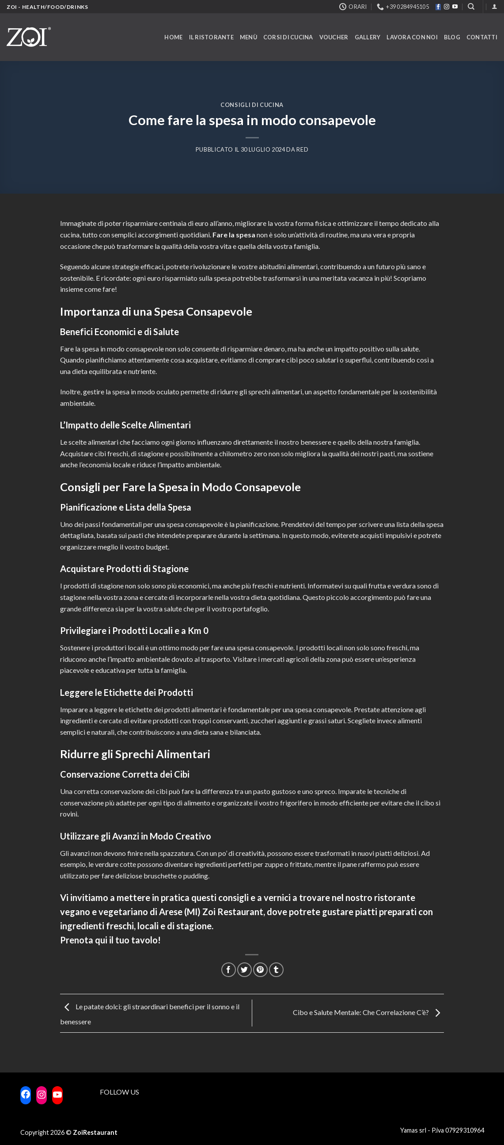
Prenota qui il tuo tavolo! (110, 940)
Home (173, 37)
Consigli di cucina (252, 104)
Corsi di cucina (288, 37)
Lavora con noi (412, 37)
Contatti (481, 37)
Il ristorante (211, 37)
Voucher (334, 37)
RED (302, 149)
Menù (248, 37)
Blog (452, 37)
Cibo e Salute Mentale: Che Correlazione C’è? (368, 1012)
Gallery (368, 37)
